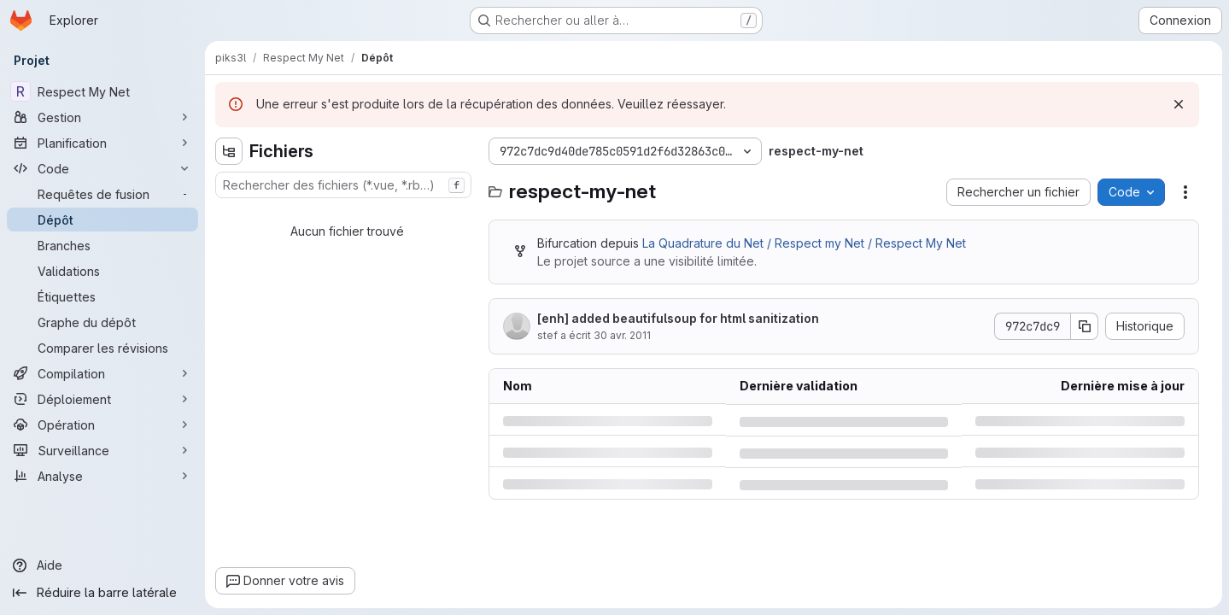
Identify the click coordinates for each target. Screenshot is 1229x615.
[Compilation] (102, 373)
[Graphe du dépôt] (102, 322)
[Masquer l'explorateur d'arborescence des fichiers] (229, 151)
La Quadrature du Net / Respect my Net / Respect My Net (804, 243)
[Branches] (102, 245)
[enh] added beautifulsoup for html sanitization (678, 318)
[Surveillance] (102, 450)
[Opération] (102, 424)
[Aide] (102, 565)
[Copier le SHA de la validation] (1084, 326)
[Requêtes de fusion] (102, 194)
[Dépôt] (102, 219)
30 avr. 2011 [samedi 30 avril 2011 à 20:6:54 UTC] (622, 335)
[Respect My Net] (102, 91)
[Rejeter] (1178, 104)
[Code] (102, 168)
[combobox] (343, 185)
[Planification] (102, 143)
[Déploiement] (102, 399)
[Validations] (102, 271)
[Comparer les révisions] (102, 348)
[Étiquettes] (102, 296)
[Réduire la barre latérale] (102, 593)
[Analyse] (102, 476)
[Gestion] (102, 117)
